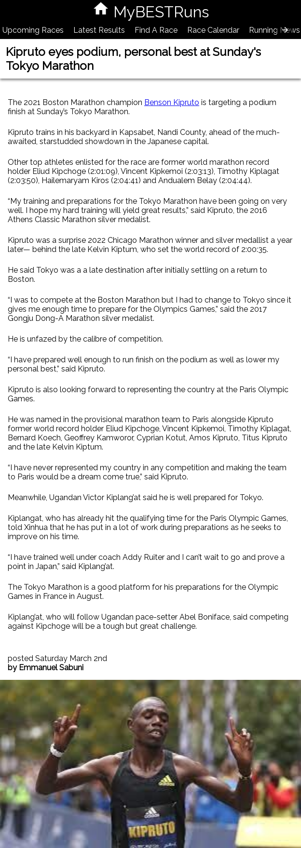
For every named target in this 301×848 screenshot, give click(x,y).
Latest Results (99, 30)
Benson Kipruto (171, 102)
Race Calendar (213, 30)
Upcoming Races (33, 30)
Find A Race (156, 30)
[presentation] (285, 30)
